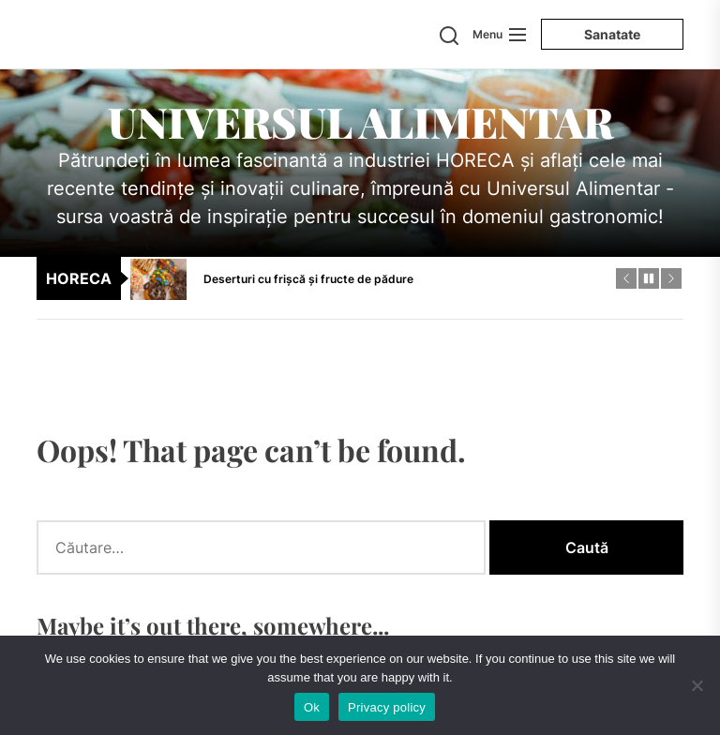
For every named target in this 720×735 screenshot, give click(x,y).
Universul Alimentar (360, 121)
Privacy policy (387, 707)
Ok (312, 707)
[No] (696, 685)
